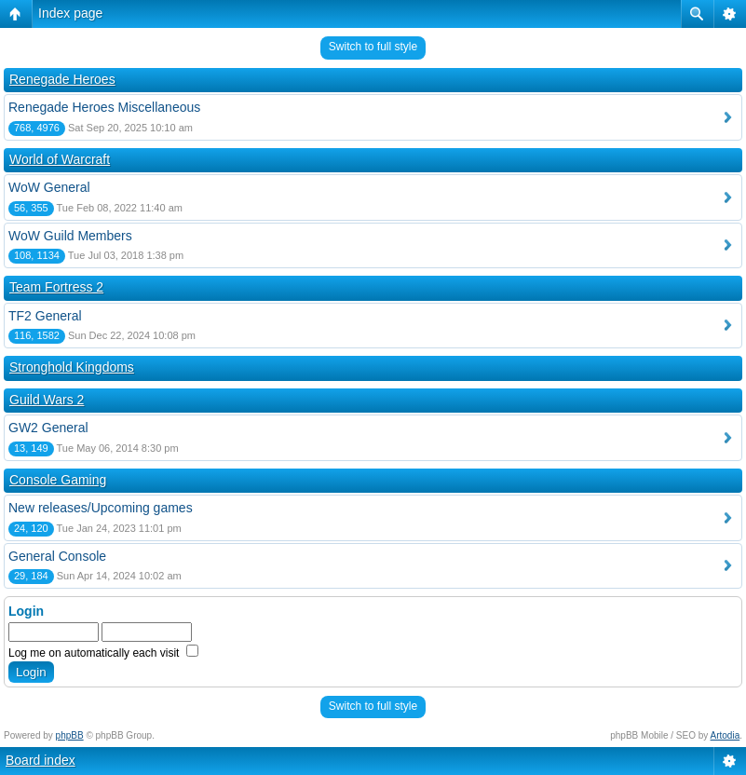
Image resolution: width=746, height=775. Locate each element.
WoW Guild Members (70, 235)
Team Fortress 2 (56, 286)
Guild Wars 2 (46, 399)
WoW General (49, 187)
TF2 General (45, 315)
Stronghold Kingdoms (71, 367)
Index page (70, 13)
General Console (57, 556)
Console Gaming (57, 479)
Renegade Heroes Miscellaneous (104, 107)
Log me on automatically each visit (103, 652)
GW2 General (48, 427)
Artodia (725, 735)
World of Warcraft (59, 159)
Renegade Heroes (62, 79)
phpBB (70, 735)
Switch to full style (373, 46)
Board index (40, 760)
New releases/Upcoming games (100, 507)
